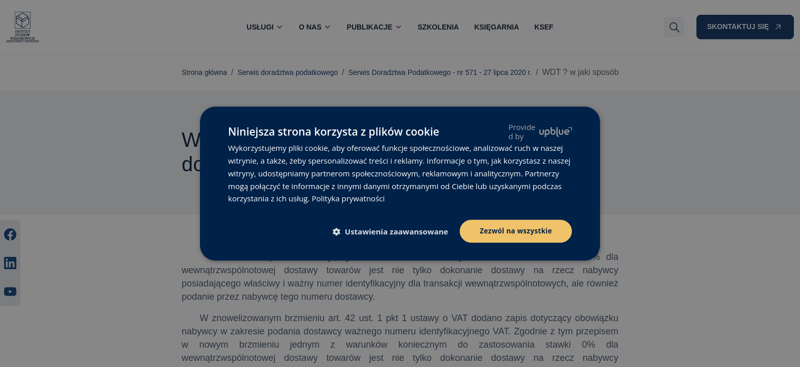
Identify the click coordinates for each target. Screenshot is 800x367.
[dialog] (400, 183)
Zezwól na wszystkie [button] (514, 230)
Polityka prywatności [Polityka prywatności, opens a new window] (348, 198)
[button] (391, 232)
